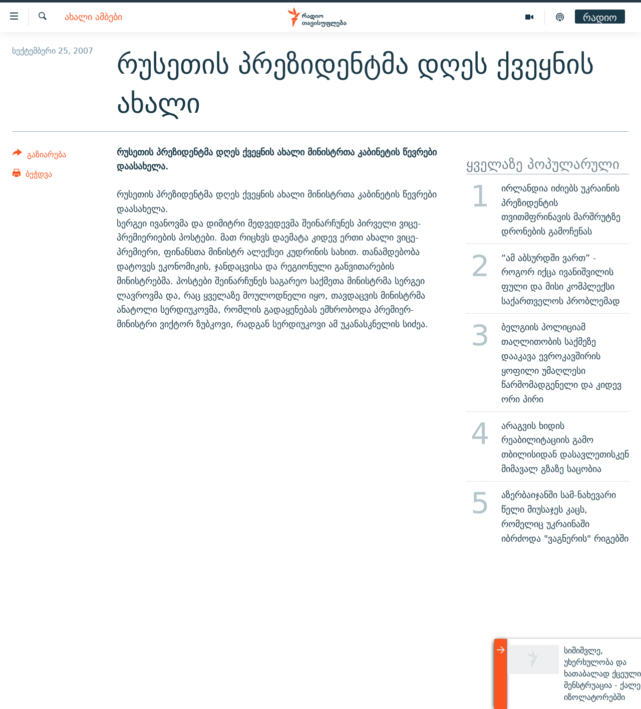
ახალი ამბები (93, 17)
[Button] (39, 156)
